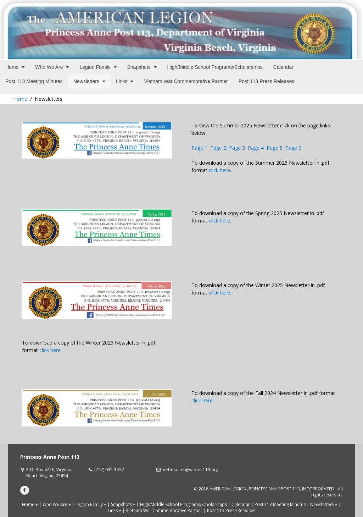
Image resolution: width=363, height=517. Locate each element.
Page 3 (237, 147)
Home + (30, 504)
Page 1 (199, 147)
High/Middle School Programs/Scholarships (183, 504)
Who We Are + (57, 504)
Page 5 (275, 147)
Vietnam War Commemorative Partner (164, 510)
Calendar (240, 504)
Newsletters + (323, 504)
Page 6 (293, 147)
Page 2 (218, 147)
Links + (114, 510)
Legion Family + (91, 504)
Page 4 (256, 147)
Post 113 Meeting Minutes (280, 504)
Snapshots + (123, 504)
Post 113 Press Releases (231, 510)
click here (219, 170)
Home (20, 98)
